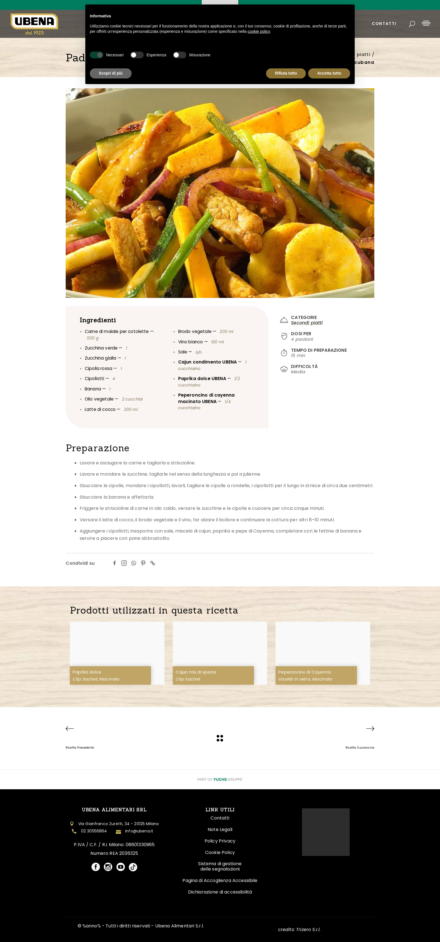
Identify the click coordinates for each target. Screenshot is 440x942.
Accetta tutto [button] (329, 73)
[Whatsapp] (133, 563)
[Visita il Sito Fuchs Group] (220, 779)
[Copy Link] (152, 563)
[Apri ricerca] (412, 24)
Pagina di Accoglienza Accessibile (219, 880)
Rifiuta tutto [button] (286, 73)
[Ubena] (220, 738)
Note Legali (220, 829)
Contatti (219, 818)
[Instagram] (124, 563)
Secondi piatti (307, 323)
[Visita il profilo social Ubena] (95, 867)
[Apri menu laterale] (426, 22)
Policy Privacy (220, 841)
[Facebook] (114, 563)
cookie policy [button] (258, 31)
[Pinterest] (143, 563)
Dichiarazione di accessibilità (220, 892)
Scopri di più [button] (111, 73)
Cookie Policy (220, 852)
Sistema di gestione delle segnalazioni (220, 866)
